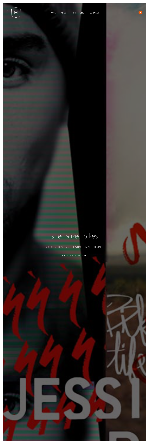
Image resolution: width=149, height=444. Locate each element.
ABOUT (64, 12)
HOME (53, 12)
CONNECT (94, 12)
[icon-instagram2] (140, 12)
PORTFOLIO (78, 12)
